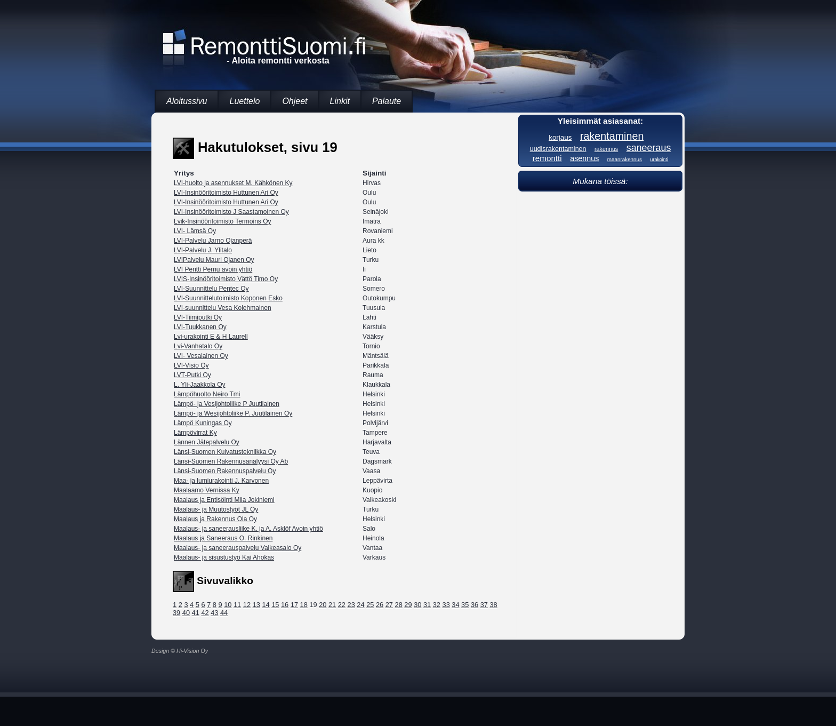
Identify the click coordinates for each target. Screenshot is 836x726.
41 (195, 613)
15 (275, 605)
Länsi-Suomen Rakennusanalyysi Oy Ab (231, 461)
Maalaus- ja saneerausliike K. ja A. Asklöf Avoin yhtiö (248, 528)
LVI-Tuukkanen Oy (200, 327)
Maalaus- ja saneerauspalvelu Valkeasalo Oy (237, 548)
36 (474, 605)
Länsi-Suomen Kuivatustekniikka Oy (225, 452)
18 (304, 605)
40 (186, 613)
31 (427, 605)
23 (351, 605)
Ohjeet (294, 101)
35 (465, 605)
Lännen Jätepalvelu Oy (206, 442)
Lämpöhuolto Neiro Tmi (207, 394)
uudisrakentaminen (558, 149)
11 (237, 605)
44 (224, 613)
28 (399, 605)
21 (332, 605)
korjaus (560, 137)
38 (493, 605)
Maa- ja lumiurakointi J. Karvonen (221, 480)
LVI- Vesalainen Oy (201, 356)
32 (436, 605)
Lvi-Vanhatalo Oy (198, 346)
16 (284, 605)
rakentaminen (612, 136)
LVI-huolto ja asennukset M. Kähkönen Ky (233, 183)
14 (265, 605)
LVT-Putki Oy (192, 375)
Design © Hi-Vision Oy (179, 651)
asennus (584, 158)
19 (313, 605)
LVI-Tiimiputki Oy (198, 317)
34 (455, 605)
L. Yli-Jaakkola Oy (200, 384)
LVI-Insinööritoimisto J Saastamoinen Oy (231, 212)
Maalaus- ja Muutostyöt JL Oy (216, 509)
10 (227, 605)
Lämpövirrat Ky (195, 432)
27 (389, 605)
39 (176, 613)
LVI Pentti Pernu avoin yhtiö (213, 269)
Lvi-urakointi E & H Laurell (211, 336)
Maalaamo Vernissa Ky (206, 490)
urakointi (659, 159)
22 (341, 605)
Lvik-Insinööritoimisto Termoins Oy (222, 221)
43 (214, 613)
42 (204, 613)
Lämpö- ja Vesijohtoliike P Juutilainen (226, 404)
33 (446, 605)
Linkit (340, 101)
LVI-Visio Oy (191, 365)
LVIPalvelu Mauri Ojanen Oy (214, 260)
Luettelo (244, 101)
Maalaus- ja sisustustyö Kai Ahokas (224, 557)
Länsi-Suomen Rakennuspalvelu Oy (225, 471)
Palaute (386, 101)
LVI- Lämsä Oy (195, 231)
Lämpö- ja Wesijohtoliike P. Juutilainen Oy (233, 413)
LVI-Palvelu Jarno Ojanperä (213, 240)
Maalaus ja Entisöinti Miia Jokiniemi (224, 500)
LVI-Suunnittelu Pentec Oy (211, 288)
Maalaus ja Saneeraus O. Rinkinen (223, 538)
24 (360, 605)
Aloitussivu (186, 101)
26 (379, 605)
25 (370, 605)
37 (484, 605)
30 (417, 605)
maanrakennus (624, 159)
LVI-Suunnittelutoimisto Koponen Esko (228, 298)
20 (322, 605)
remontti (547, 158)
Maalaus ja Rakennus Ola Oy (215, 519)
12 (247, 605)
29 (408, 605)
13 (256, 605)
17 (294, 605)
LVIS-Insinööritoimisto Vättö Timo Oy (226, 279)
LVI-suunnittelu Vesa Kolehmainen (222, 308)
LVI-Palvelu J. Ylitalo (203, 250)
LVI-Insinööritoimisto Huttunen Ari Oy (226, 192)
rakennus (606, 149)
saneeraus (648, 147)
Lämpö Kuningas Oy (203, 423)
